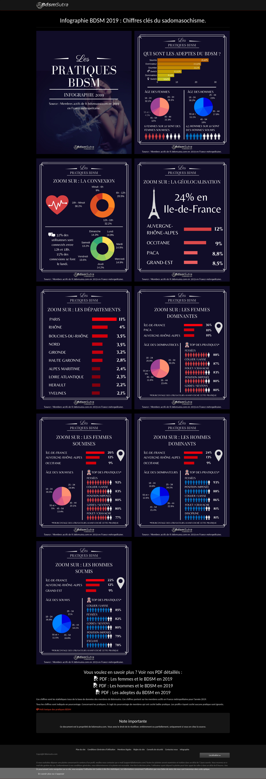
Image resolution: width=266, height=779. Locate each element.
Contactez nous (171, 749)
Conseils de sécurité (155, 749)
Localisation (215, 755)
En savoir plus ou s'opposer (51, 773)
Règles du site (139, 749)
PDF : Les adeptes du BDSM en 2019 (135, 692)
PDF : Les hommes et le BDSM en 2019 (136, 686)
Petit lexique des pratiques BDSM (53, 709)
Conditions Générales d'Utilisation (101, 749)
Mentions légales (124, 749)
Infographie (184, 749)
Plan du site (81, 749)
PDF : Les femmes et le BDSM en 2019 (136, 679)
